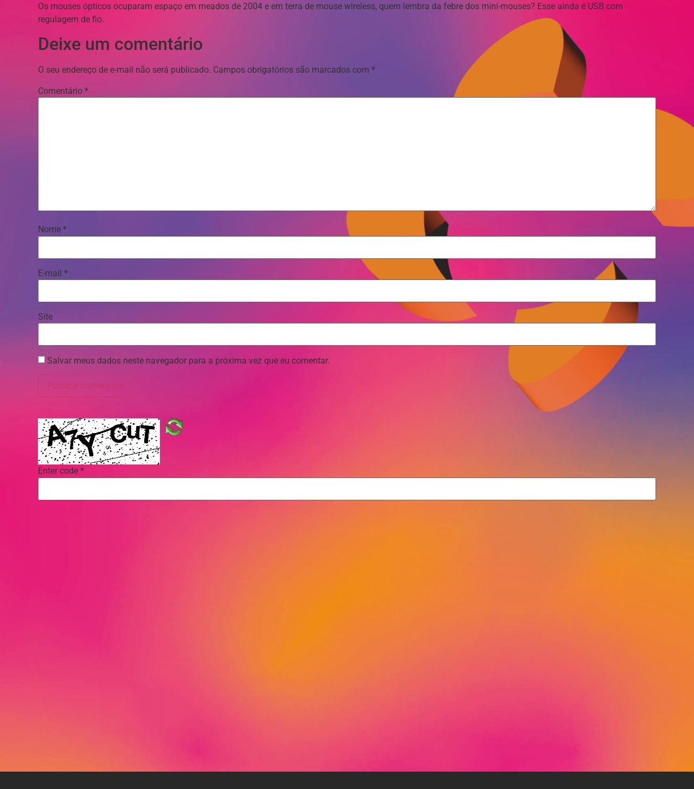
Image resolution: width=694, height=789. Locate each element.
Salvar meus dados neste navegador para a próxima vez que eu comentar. (188, 361)
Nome (52, 229)
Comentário (63, 91)
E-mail (53, 273)
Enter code (61, 471)
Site (45, 317)
